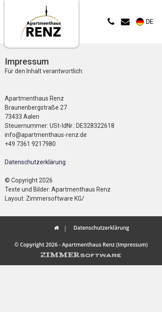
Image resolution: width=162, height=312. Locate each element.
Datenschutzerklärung (35, 162)
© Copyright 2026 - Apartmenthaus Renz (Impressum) (80, 244)
